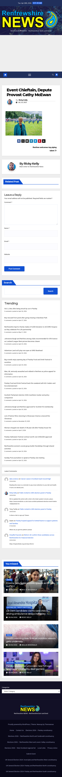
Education (10, 662)
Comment (8, 202)
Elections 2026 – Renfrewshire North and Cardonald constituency (31, 736)
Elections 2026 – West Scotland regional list (20, 748)
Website (7, 254)
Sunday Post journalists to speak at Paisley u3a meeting (24, 458)
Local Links (41, 748)
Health (9, 635)
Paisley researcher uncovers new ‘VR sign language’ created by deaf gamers (29, 667)
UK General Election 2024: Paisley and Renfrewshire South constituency (31, 771)
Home (12, 730)
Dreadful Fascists (16, 535)
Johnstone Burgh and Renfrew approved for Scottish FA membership (28, 407)
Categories (5, 687)
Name (7, 228)
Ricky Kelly (23, 100)
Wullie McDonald (28, 590)
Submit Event (31, 754)
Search (8, 282)
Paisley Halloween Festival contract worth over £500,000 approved (28, 437)
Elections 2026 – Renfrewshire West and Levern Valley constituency (31, 742)
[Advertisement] (31, 53)
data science (14, 479)
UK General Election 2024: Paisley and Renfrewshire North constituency (31, 766)
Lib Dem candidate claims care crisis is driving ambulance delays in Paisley (27, 612)
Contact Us (20, 730)
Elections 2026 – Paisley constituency (39, 730)
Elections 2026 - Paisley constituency (19, 607)
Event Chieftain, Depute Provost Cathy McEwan (29, 92)
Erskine (9, 579)
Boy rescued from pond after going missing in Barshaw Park (25, 318)
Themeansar (49, 724)
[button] (53, 75)
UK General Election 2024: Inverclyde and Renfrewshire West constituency (31, 760)
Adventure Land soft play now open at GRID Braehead (23, 350)
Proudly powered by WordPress (19, 724)
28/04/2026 (13, 590)
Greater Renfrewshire (23, 662)
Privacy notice (52, 748)
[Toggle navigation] (29, 75)
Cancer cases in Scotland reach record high (36, 479)
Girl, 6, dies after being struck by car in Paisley (20, 309)
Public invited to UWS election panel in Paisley (35, 493)
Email (6, 241)
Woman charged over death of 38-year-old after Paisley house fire (27, 428)
